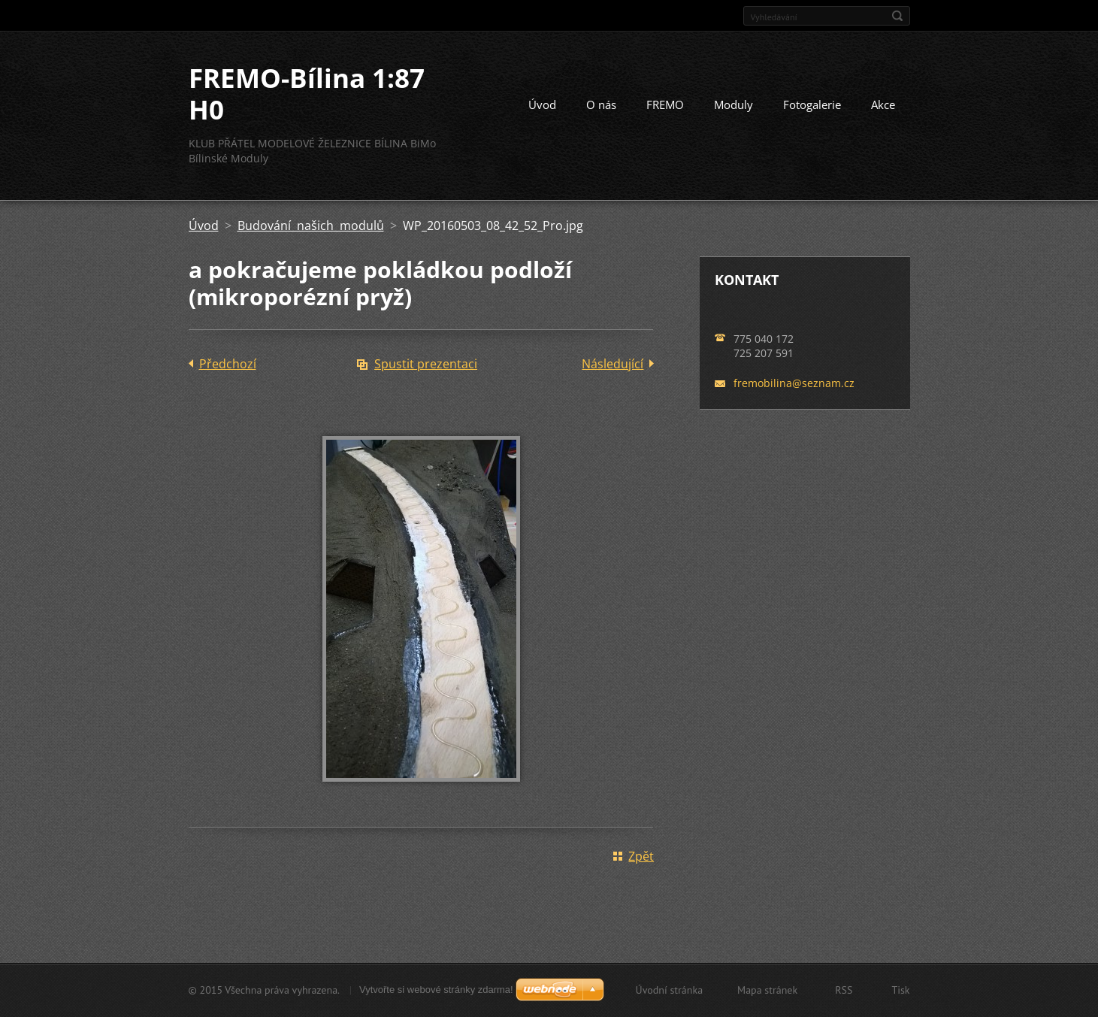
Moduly (733, 104)
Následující (612, 364)
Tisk (900, 990)
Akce (883, 104)
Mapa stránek (767, 990)
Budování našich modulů (310, 225)
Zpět (641, 856)
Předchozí (227, 364)
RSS (843, 990)
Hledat (897, 16)
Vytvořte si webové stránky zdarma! (436, 989)
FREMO (665, 104)
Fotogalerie (812, 104)
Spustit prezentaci (425, 364)
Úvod (542, 104)
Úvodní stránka (669, 990)
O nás (601, 104)
